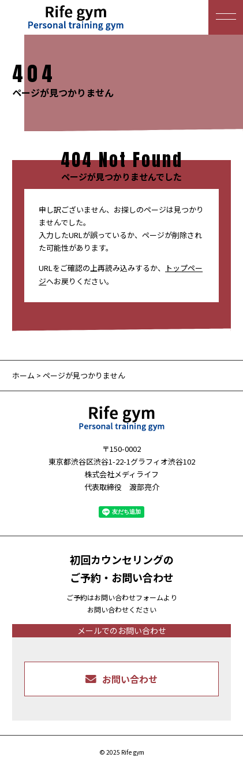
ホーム (23, 375)
